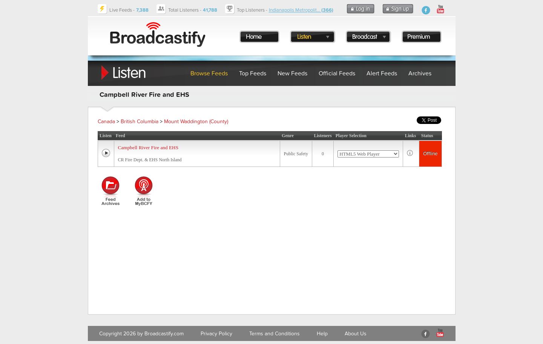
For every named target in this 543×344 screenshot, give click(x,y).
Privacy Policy (216, 333)
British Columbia (139, 121)
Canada (106, 121)
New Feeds (292, 73)
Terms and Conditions (274, 333)
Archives (419, 73)
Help (322, 333)
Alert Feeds (382, 73)
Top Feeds (252, 73)
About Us (356, 333)
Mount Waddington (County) (196, 121)
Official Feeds (337, 73)
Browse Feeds (209, 73)
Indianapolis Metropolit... (301, 10)
